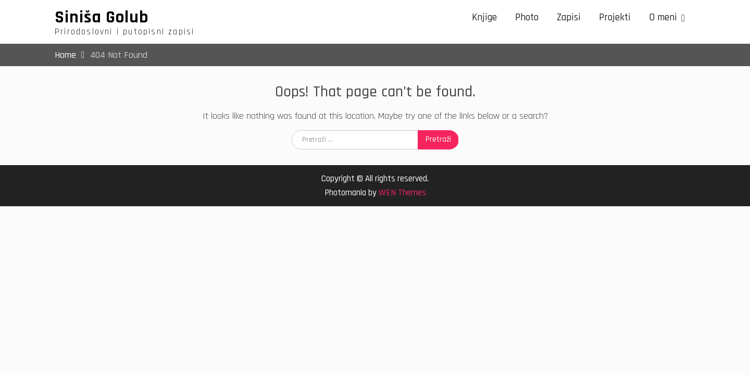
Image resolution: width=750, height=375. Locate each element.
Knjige (484, 17)
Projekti (615, 17)
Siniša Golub (101, 17)
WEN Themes (402, 192)
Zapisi (569, 17)
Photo (527, 17)
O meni (663, 17)
